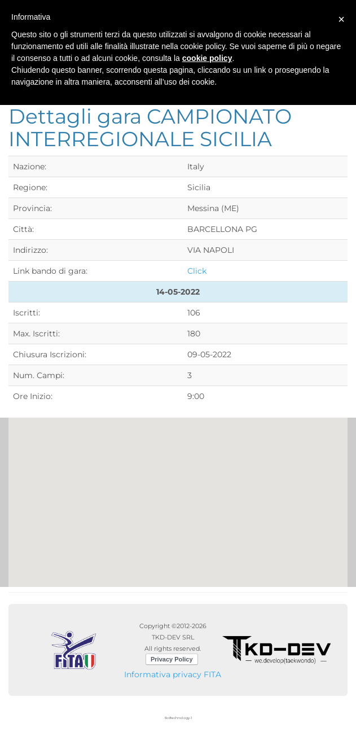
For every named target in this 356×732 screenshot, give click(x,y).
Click (196, 271)
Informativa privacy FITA (172, 674)
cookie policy (207, 58)
